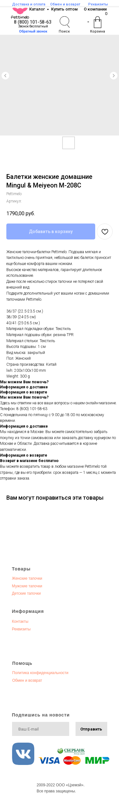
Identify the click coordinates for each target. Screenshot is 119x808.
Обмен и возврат (27, 680)
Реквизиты (21, 629)
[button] (33, 31)
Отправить (91, 729)
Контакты (20, 621)
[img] (20, 13)
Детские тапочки (26, 593)
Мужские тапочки (27, 586)
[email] (40, 729)
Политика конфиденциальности (40, 673)
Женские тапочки (27, 578)
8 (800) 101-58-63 (32, 22)
